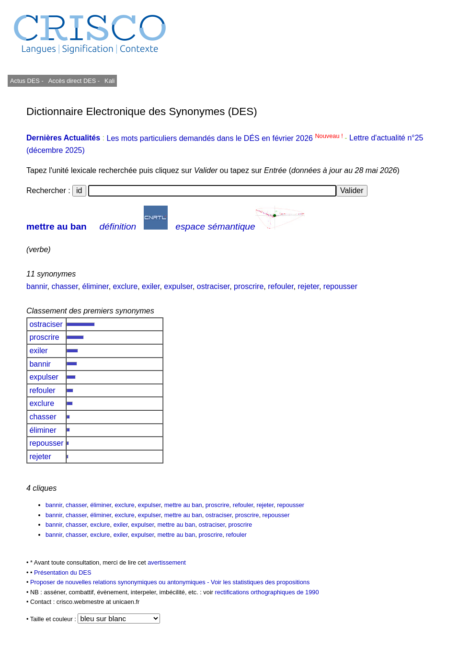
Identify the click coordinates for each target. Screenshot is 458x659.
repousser (340, 286)
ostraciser (213, 286)
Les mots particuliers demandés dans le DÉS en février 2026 (225, 138)
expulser (178, 286)
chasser (64, 286)
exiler (151, 286)
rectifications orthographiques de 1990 (267, 592)
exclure (125, 286)
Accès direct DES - (74, 80)
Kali (109, 80)
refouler (280, 286)
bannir (36, 286)
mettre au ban (56, 226)
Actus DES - (27, 80)
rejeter (308, 286)
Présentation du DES (63, 572)
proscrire (248, 286)
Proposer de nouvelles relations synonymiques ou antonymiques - (120, 582)
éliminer (95, 286)
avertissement (167, 562)
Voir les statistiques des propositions (260, 582)
